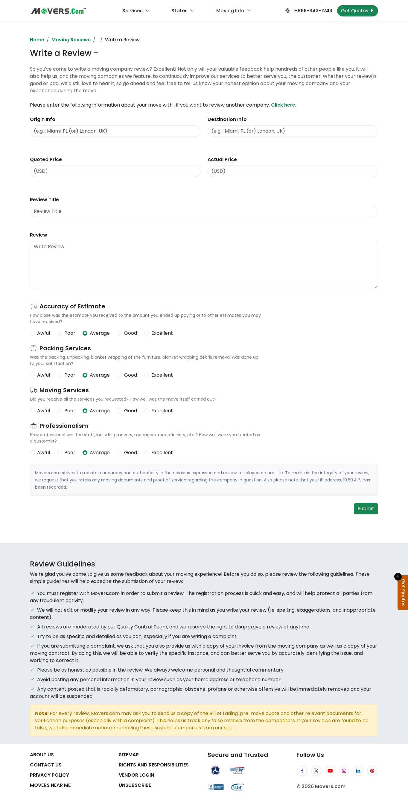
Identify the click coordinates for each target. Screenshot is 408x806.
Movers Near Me (50, 785)
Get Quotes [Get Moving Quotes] (357, 10)
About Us (42, 754)
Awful (43, 333)
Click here (283, 104)
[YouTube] (330, 770)
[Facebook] (302, 770)
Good (130, 333)
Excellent (162, 333)
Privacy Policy (49, 775)
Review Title (44, 199)
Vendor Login (136, 775)
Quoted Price (46, 159)
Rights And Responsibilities (154, 764)
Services (136, 10)
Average (100, 333)
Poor (69, 333)
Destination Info (227, 119)
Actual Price (222, 159)
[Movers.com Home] (58, 11)
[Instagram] (344, 770)
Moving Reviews (71, 39)
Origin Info (42, 119)
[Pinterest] (372, 770)
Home (37, 39)
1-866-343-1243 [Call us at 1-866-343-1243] (308, 10)
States (183, 10)
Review (38, 234)
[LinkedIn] (358, 770)
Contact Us (46, 764)
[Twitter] (316, 770)
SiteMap (129, 754)
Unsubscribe (135, 785)
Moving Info (234, 10)
